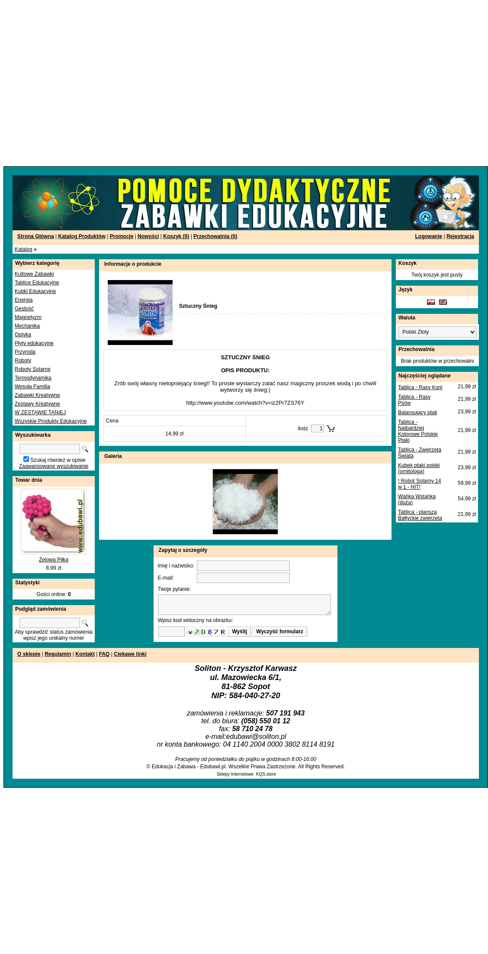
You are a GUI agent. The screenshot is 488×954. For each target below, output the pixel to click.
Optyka (23, 335)
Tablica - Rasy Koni (420, 387)
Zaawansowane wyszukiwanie (54, 466)
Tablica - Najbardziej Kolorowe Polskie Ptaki (418, 431)
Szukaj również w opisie (57, 460)
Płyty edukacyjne (34, 343)
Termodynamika (33, 378)
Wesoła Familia (32, 387)
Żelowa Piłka (53, 560)
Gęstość (24, 309)
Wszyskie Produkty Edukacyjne (51, 421)
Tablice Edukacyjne (37, 283)
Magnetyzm (28, 317)
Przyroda (25, 352)
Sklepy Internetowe (235, 774)
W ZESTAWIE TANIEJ (40, 412)
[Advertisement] (83, 83)
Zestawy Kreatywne (37, 404)
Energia (23, 300)
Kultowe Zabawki (34, 274)
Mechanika (27, 326)
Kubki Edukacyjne (35, 291)
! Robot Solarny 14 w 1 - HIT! (419, 484)
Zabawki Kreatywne (37, 395)
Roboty (23, 361)
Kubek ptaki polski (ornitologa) (419, 468)
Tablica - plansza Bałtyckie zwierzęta (420, 515)
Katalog (23, 249)
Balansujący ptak (417, 412)
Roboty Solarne (33, 369)
